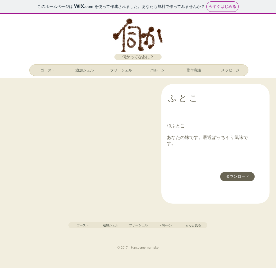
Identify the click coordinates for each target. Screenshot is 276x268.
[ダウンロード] (237, 176)
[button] (79, 144)
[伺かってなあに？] (138, 57)
